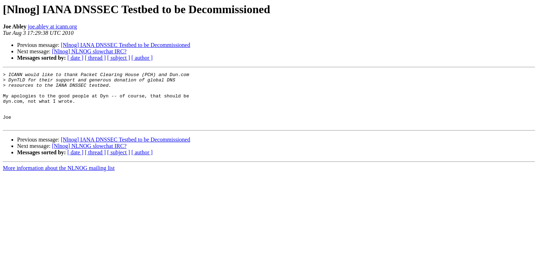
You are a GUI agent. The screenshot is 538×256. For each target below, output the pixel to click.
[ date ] (75, 58)
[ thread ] (95, 58)
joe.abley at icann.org (52, 26)
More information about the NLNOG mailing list (59, 179)
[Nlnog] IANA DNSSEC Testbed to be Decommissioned (125, 45)
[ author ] (142, 58)
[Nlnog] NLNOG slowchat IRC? (89, 51)
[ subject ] (118, 58)
